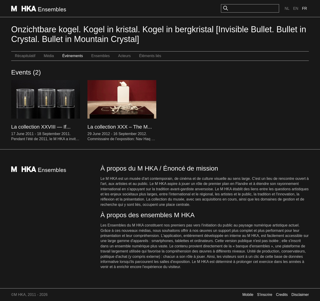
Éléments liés (150, 56)
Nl (287, 8)
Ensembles (100, 56)
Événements (72, 56)
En (295, 8)
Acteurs (124, 56)
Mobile (247, 295)
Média (49, 56)
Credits (282, 295)
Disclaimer (300, 295)
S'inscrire (264, 295)
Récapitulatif (25, 56)
